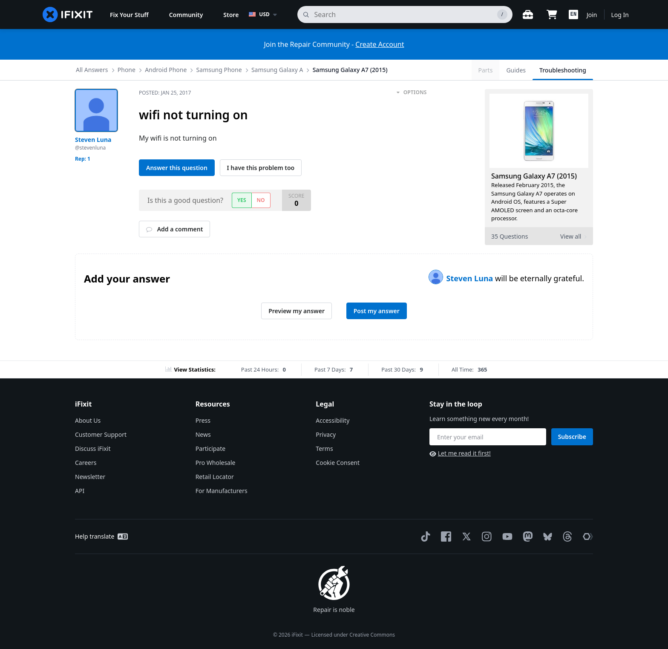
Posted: (165, 92)
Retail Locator (215, 477)
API (79, 491)
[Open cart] (551, 14)
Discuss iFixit (93, 448)
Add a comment (174, 229)
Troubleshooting (562, 70)
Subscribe (572, 437)
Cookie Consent (338, 463)
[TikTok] (424, 536)
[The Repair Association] (586, 536)
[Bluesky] (546, 536)
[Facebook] (444, 536)
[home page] (68, 14)
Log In (620, 15)
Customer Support (101, 434)
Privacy (326, 434)
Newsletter (90, 477)
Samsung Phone (219, 70)
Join (592, 15)
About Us (88, 420)
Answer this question (176, 168)
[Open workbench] (527, 14)
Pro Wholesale (216, 463)
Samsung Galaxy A (277, 70)
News (203, 434)
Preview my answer (296, 311)
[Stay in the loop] (487, 436)
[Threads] (566, 536)
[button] (573, 14)
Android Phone (166, 70)
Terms (324, 448)
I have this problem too (261, 168)
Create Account (379, 44)
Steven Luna (470, 278)
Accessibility (332, 420)
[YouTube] (506, 536)
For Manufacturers (222, 491)
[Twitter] (465, 536)
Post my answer (377, 311)
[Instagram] (485, 536)
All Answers (92, 70)
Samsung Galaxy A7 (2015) (350, 70)
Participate (211, 448)
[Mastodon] (526, 536)
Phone (126, 70)
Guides (516, 70)
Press (203, 420)
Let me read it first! (460, 453)
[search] (405, 14)
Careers (85, 463)
